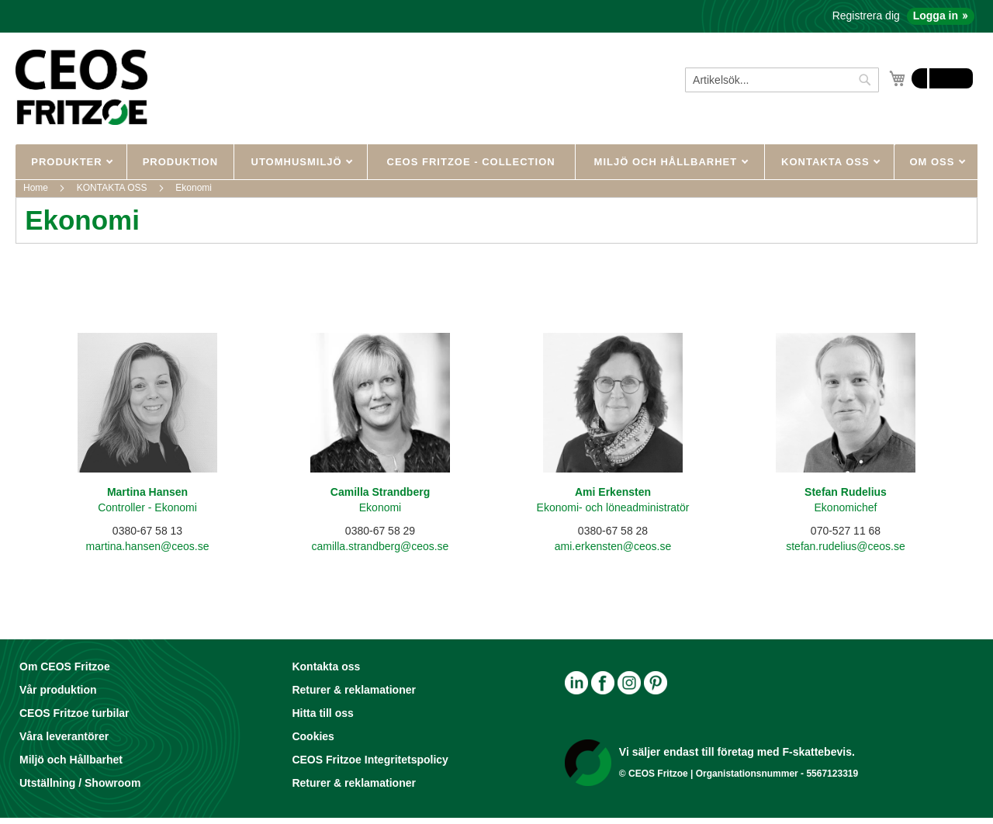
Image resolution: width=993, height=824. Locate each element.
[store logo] (81, 87)
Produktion (180, 162)
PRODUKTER (68, 162)
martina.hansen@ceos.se (147, 546)
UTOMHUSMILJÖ (298, 162)
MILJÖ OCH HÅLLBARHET (667, 162)
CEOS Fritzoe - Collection (471, 162)
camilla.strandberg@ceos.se (380, 546)
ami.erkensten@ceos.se (613, 546)
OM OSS (933, 162)
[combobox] (782, 80)
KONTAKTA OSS (827, 162)
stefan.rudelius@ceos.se (845, 546)
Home (36, 187)
